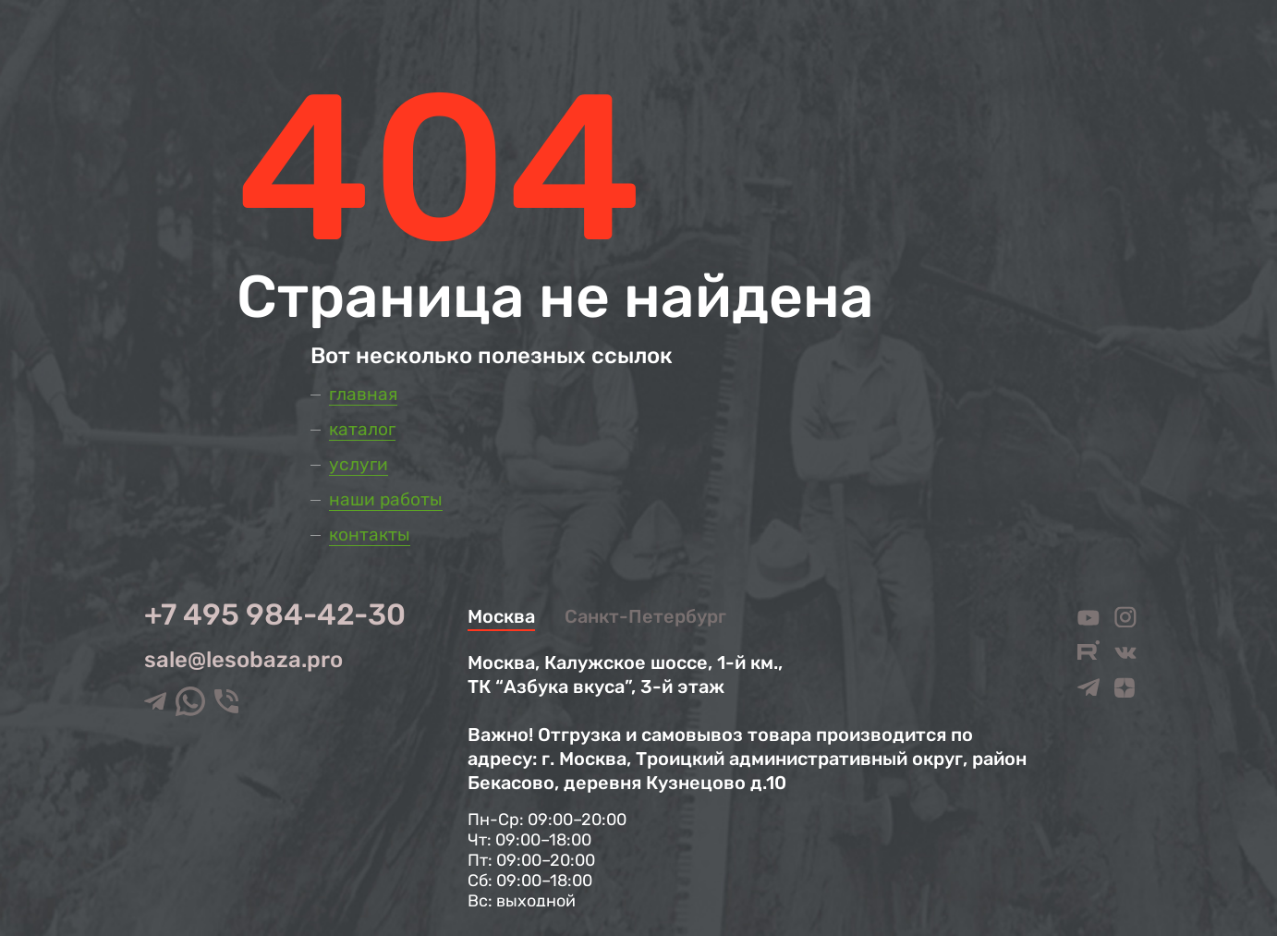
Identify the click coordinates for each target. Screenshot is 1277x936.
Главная (363, 394)
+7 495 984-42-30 (275, 614)
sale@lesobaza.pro (243, 660)
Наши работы (386, 499)
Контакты (369, 534)
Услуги (358, 464)
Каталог (362, 429)
